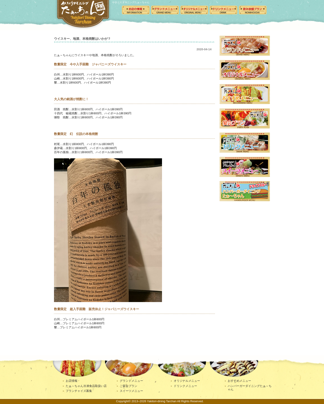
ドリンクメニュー (223, 10)
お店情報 (71, 380)
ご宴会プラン (128, 386)
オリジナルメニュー (194, 10)
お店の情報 (135, 10)
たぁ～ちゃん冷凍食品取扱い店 (86, 386)
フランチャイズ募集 (79, 391)
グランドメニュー (165, 10)
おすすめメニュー (239, 380)
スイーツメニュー (131, 391)
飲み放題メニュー (252, 10)
